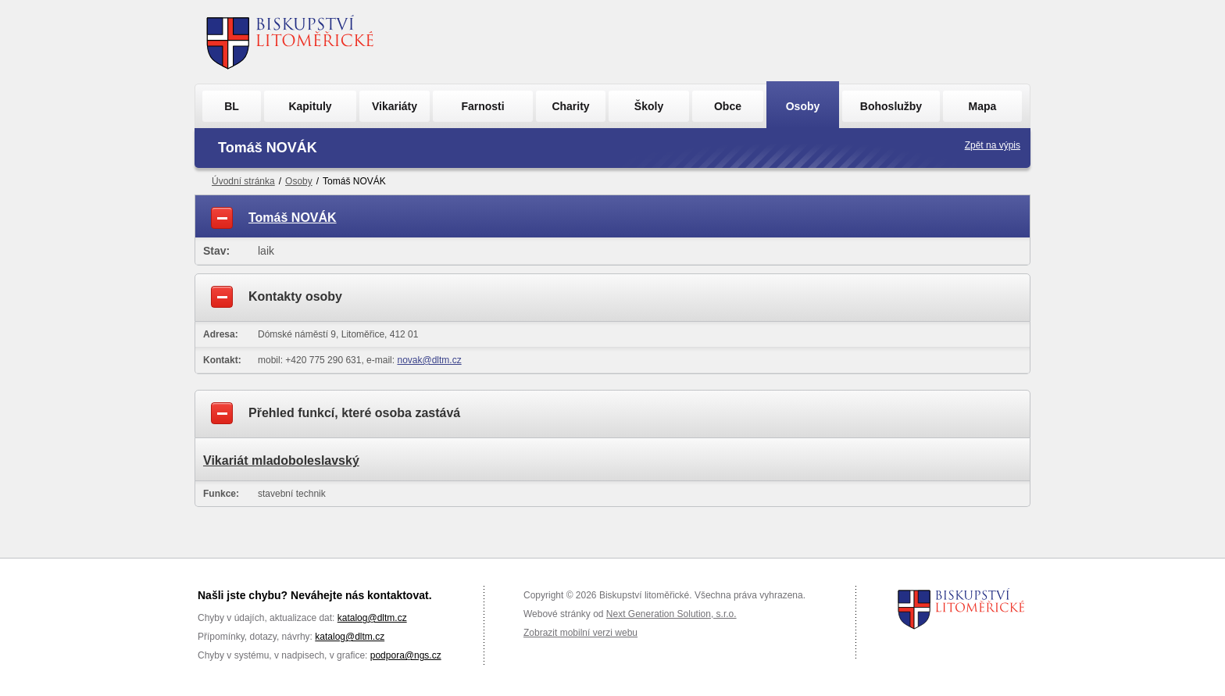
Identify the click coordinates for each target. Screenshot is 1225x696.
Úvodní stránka (243, 181)
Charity (570, 106)
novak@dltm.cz (429, 360)
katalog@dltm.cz (372, 617)
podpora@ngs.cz (405, 655)
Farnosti (482, 106)
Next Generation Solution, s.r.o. (671, 614)
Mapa (983, 106)
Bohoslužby (891, 106)
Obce (727, 106)
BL (231, 106)
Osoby (803, 106)
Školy (648, 106)
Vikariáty (394, 106)
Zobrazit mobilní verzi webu (580, 632)
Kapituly (309, 106)
